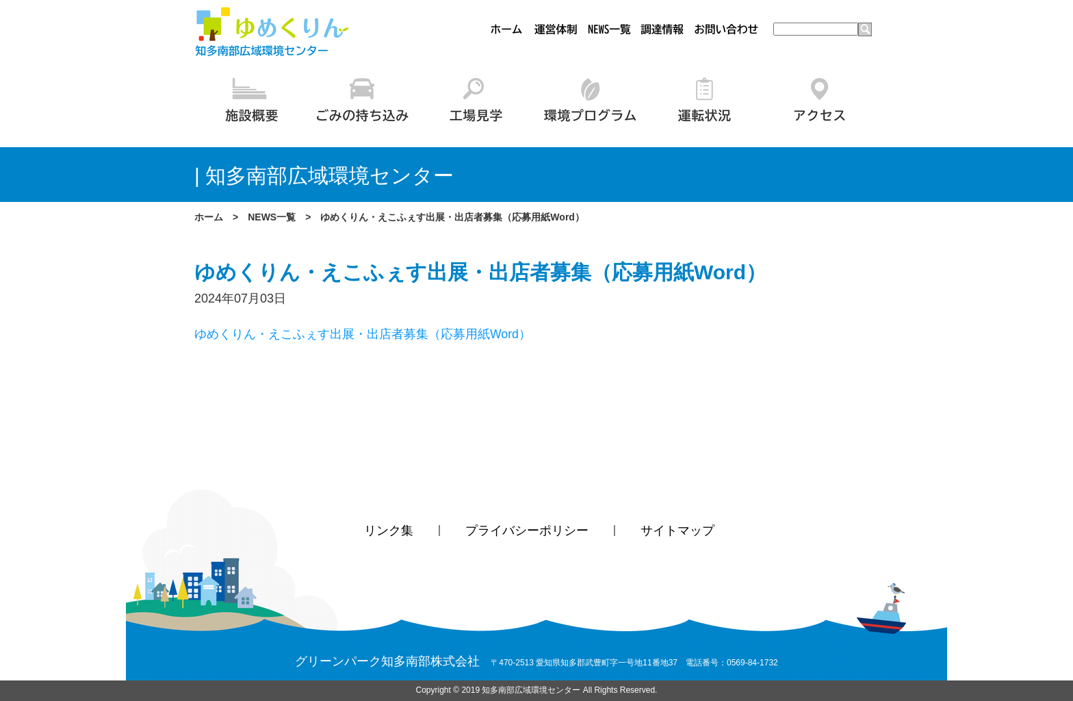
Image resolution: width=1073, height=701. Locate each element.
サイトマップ (677, 531)
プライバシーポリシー (527, 531)
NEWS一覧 (272, 217)
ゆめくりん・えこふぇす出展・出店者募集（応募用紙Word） (363, 334)
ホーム (208, 217)
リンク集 (388, 531)
